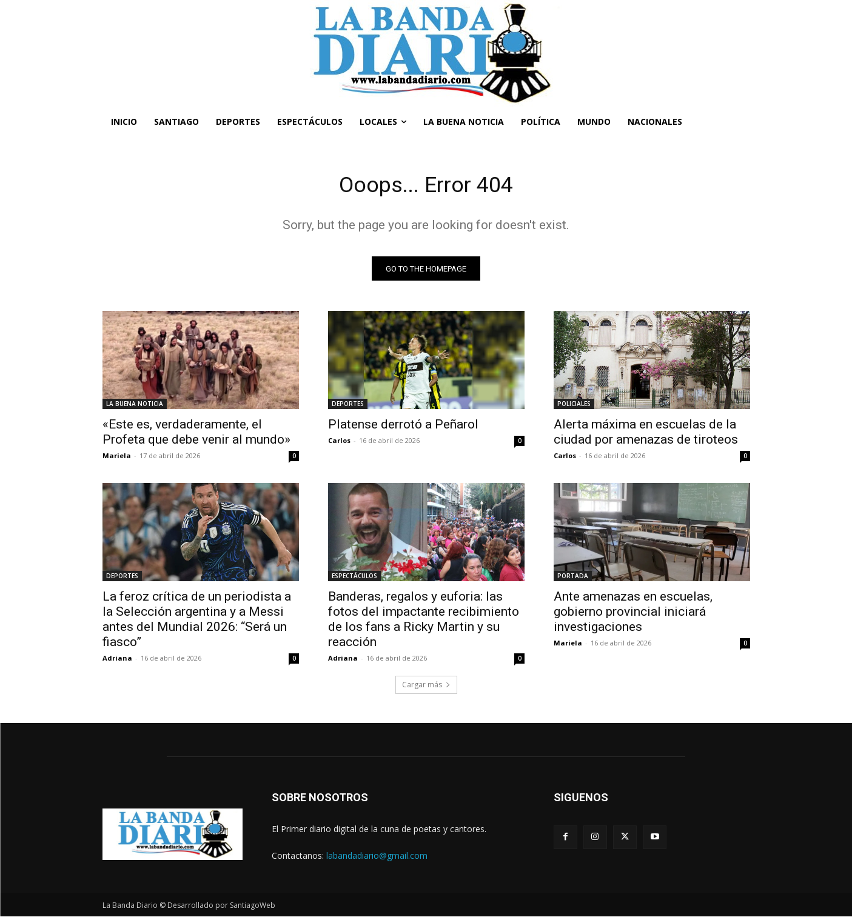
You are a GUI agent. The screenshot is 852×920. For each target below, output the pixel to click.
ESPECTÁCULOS (354, 579)
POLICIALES (574, 407)
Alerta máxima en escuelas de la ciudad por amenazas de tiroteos (646, 435)
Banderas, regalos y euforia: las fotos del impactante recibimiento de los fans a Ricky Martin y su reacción (423, 623)
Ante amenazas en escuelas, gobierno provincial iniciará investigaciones (633, 615)
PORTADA (572, 579)
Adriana (117, 661)
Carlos (339, 443)
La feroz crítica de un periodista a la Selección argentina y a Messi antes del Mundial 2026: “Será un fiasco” (196, 623)
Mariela (116, 459)
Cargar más (426, 688)
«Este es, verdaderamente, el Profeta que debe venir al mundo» (196, 435)
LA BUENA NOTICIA (134, 407)
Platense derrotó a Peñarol (403, 428)
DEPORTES (348, 407)
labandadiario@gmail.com (377, 858)
